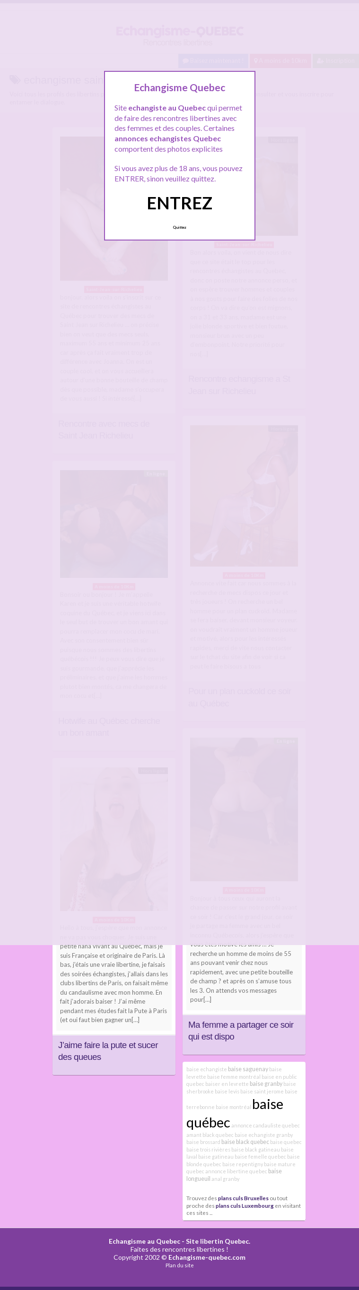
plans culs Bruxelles (243, 1198)
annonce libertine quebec (236, 1171)
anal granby (225, 1179)
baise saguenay (248, 1069)
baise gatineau (216, 1156)
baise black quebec (245, 1141)
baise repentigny (242, 1164)
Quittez (179, 227)
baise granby (266, 1083)
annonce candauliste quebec (265, 1125)
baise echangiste (206, 1069)
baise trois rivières (208, 1149)
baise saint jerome (262, 1091)
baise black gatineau (255, 1149)
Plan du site (180, 1265)
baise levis (227, 1091)
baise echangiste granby (264, 1135)
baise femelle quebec (260, 1156)
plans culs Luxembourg (245, 1205)
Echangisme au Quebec (144, 1241)
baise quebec (286, 1142)
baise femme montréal (234, 1077)
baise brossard (203, 1142)
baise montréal (233, 1107)
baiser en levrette (227, 1084)
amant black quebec (210, 1135)
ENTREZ (179, 202)
